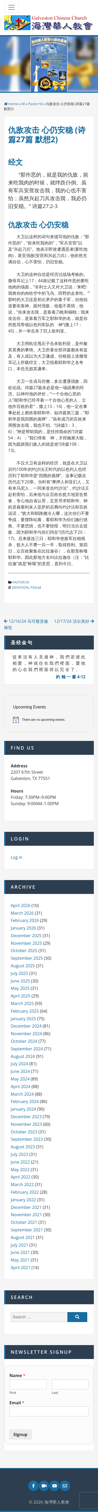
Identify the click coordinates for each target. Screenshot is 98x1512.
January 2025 (23, 1019)
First (12, 1392)
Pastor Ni (35, 103)
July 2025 (19, 973)
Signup (20, 1434)
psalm (35, 587)
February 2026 (25, 920)
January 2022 (23, 1200)
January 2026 (23, 928)
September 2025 (27, 958)
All (23, 103)
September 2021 (27, 1230)
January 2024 (23, 1109)
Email (16, 1403)
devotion (20, 587)
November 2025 (26, 943)
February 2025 (25, 1011)
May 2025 (20, 988)
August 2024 (23, 1056)
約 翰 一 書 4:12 (70, 677)
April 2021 (20, 1267)
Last (55, 1392)
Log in (16, 857)
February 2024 (25, 1101)
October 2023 (24, 1132)
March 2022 (22, 1184)
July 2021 (19, 1245)
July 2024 (19, 1064)
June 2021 (20, 1252)
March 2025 (22, 1003)
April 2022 (20, 1177)
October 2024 (24, 1041)
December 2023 (26, 1117)
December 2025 (26, 935)
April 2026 (20, 905)
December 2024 (26, 1026)
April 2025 (20, 996)
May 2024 (20, 1079)
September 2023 (27, 1139)
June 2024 (20, 1071)
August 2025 (23, 966)
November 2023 (26, 1124)
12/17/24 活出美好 (74, 621)
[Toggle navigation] (11, 7)
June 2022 (20, 1162)
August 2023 (23, 1147)
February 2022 (25, 1192)
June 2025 (20, 981)
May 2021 (20, 1260)
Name (17, 1375)
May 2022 (20, 1169)
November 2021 (26, 1215)
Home (13, 103)
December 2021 (26, 1207)
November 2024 (26, 1033)
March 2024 (22, 1094)
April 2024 (20, 1086)
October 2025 (24, 950)
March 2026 (22, 913)
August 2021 (23, 1237)
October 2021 (24, 1222)
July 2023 (19, 1154)
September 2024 (27, 1049)
